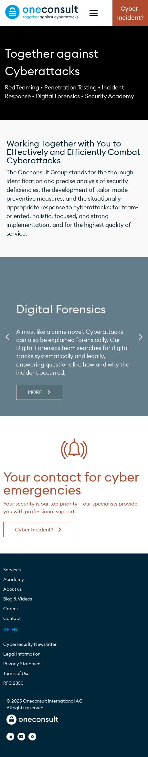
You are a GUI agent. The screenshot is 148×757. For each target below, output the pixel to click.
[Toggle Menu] (93, 13)
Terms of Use (16, 673)
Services (13, 569)
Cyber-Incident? (130, 13)
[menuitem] (6, 629)
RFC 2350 (13, 683)
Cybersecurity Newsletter (30, 644)
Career (12, 608)
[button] (7, 337)
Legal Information (21, 654)
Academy (15, 579)
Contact (12, 618)
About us (14, 589)
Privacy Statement (22, 664)
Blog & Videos (19, 599)
